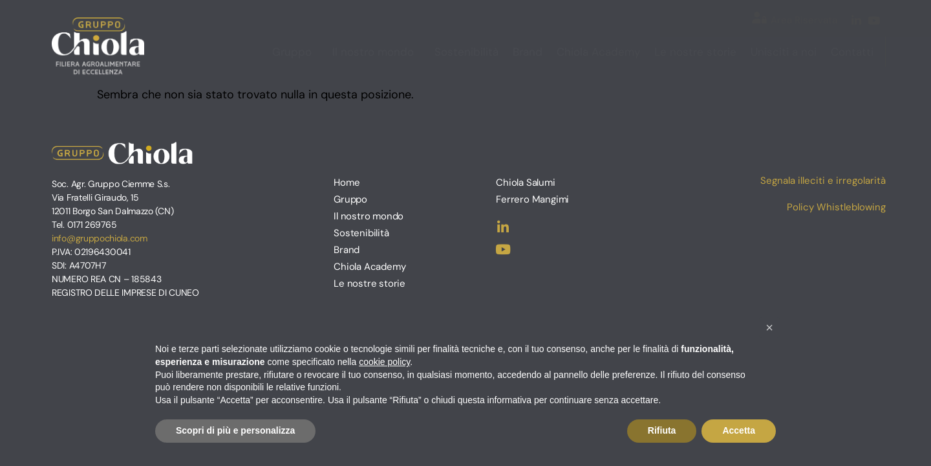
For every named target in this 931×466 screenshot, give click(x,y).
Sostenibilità (466, 52)
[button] (769, 327)
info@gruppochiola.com (99, 238)
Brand (527, 52)
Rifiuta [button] (662, 430)
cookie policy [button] (384, 362)
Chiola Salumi (525, 182)
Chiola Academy (598, 52)
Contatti (852, 52)
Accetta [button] (738, 430)
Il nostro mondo (376, 52)
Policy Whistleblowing (836, 207)
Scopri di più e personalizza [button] (235, 430)
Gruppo (295, 52)
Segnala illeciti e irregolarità (823, 180)
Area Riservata (804, 20)
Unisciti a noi (784, 52)
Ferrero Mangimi (532, 199)
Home (346, 182)
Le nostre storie (695, 52)
